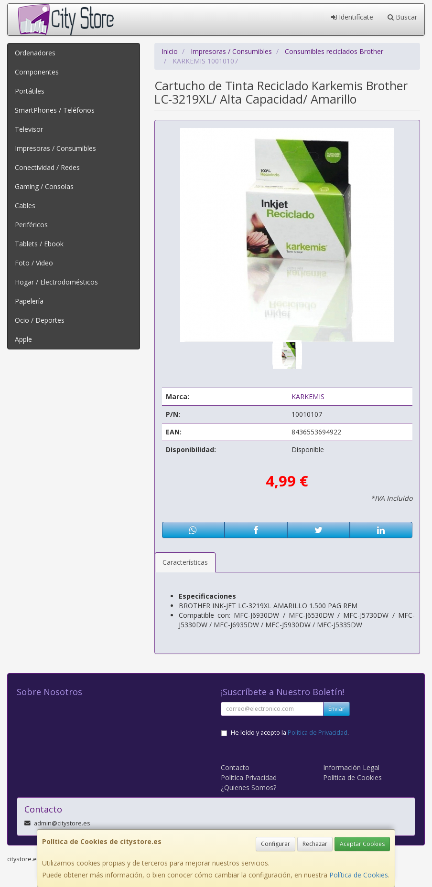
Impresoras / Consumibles (55, 148)
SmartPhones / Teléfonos (55, 110)
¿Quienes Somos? (248, 787)
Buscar (402, 16)
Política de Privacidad (317, 733)
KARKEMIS (308, 396)
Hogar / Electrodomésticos (56, 281)
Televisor (29, 129)
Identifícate (352, 16)
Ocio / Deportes (40, 320)
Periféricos (31, 224)
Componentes (37, 71)
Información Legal (351, 767)
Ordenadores (35, 52)
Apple (23, 339)
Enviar (336, 709)
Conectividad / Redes (47, 167)
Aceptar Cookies (362, 844)
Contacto (235, 767)
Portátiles (29, 90)
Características (185, 562)
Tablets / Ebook (39, 243)
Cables (25, 205)
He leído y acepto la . (290, 733)
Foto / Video (34, 262)
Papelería (29, 301)
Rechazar (314, 844)
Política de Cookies (358, 874)
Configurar (275, 844)
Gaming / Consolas (44, 186)
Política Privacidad (249, 777)
